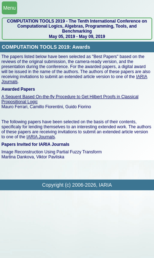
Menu (9, 8)
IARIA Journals (40, 136)
